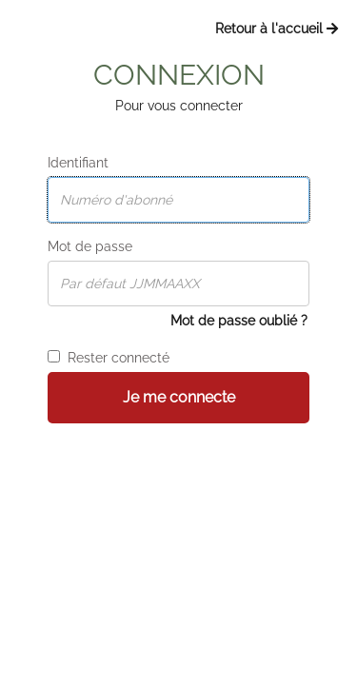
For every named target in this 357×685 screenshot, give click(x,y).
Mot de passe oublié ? (238, 320)
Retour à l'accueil (276, 28)
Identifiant (78, 162)
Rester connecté (108, 357)
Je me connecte (179, 397)
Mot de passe (90, 246)
